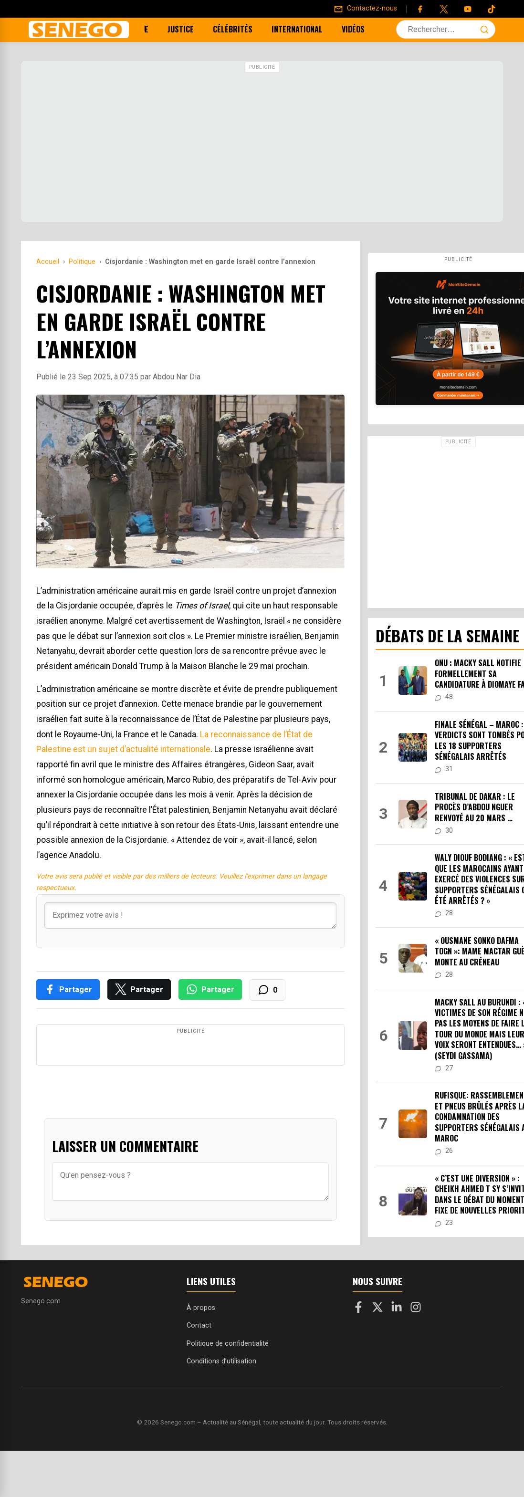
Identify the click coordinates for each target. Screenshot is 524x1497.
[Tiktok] (491, 9)
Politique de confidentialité (228, 1375)
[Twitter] (444, 9)
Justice (173, 29)
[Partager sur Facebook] (68, 989)
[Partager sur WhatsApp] (210, 989)
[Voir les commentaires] (267, 990)
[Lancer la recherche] (484, 29)
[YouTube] (467, 9)
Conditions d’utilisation (221, 1393)
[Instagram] (415, 1341)
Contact (199, 1358)
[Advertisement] (262, 142)
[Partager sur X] (139, 989)
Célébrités (225, 29)
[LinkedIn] (396, 1341)
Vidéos (346, 29)
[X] (377, 1341)
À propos (201, 1340)
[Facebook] (420, 9)
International (289, 29)
